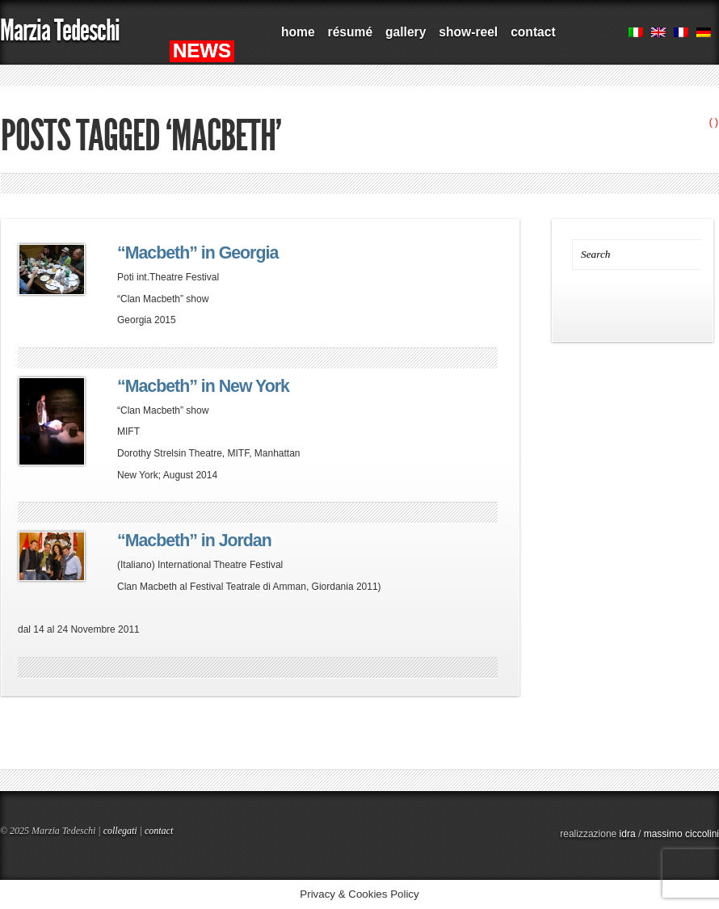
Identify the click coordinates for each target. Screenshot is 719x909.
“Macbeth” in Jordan (194, 540)
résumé (350, 32)
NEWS (202, 50)
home (298, 32)
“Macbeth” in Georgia (197, 253)
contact (533, 32)
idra (628, 834)
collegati (120, 830)
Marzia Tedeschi (60, 30)
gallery (405, 32)
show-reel (468, 32)
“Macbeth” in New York (203, 386)
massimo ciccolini (681, 834)
